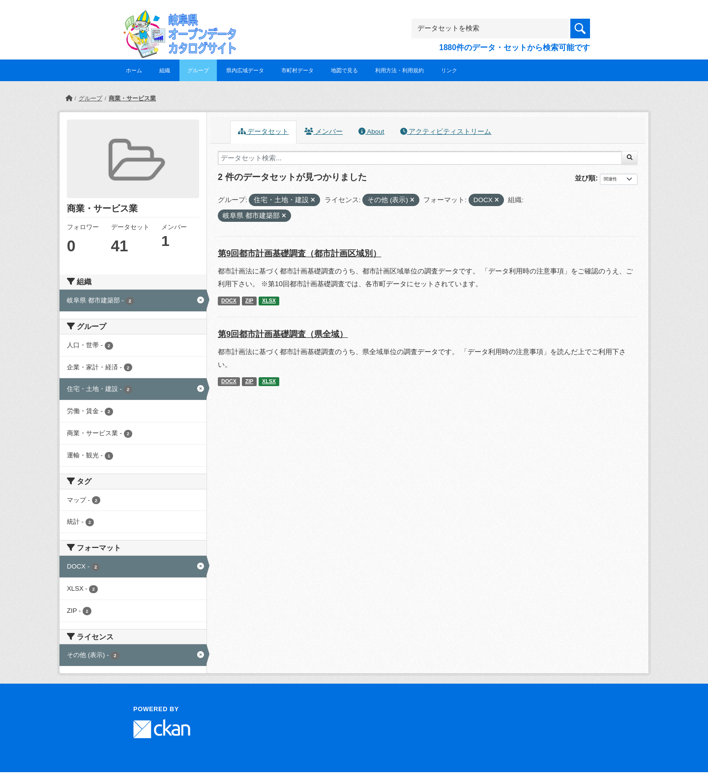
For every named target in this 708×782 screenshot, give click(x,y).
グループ (198, 70)
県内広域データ (245, 70)
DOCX (228, 300)
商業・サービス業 (132, 98)
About (371, 131)
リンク (449, 70)
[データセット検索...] (420, 158)
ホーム (134, 70)
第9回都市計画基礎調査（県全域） (283, 334)
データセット (263, 131)
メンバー (323, 131)
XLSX (269, 300)
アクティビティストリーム (446, 131)
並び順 (585, 178)
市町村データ (297, 70)
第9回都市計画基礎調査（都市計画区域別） (299, 253)
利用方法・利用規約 (399, 70)
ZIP (249, 300)
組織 (164, 70)
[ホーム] (68, 98)
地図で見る (344, 70)
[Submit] (629, 158)
